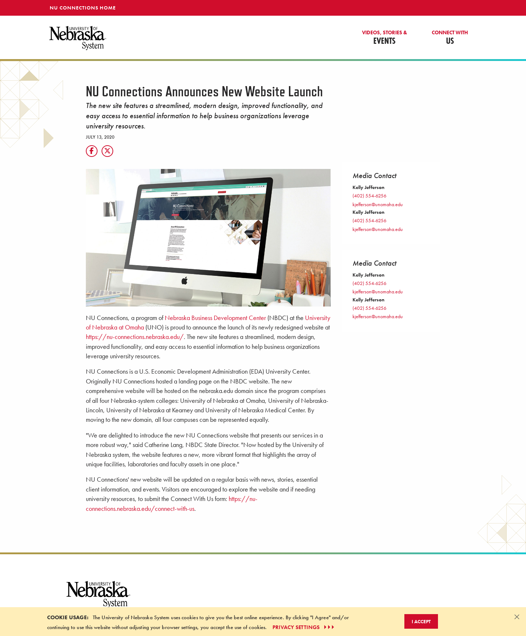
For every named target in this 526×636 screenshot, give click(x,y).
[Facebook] (92, 151)
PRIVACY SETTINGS (304, 627)
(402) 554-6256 (369, 195)
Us (450, 38)
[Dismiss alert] (517, 616)
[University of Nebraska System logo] (98, 598)
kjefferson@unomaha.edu (377, 204)
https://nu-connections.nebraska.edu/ (135, 337)
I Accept (421, 621)
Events (384, 38)
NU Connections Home (83, 7)
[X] (107, 151)
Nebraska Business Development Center (215, 318)
